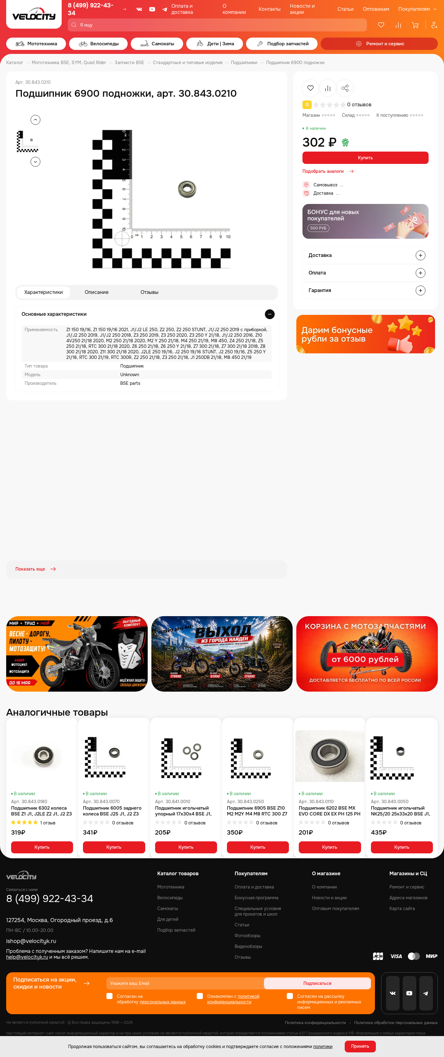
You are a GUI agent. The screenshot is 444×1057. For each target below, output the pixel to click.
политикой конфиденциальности (233, 998)
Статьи (346, 9)
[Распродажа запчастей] (77, 653)
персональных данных (163, 1001)
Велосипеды (170, 897)
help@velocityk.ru (27, 956)
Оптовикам (376, 9)
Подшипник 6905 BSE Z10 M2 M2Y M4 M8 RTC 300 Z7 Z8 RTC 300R (257, 810)
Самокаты (167, 908)
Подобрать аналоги (328, 171)
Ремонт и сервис (407, 886)
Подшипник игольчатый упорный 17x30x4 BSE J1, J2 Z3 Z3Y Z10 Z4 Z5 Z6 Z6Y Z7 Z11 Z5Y (185, 810)
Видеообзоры (248, 946)
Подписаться (347, 983)
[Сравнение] (398, 25)
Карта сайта (402, 908)
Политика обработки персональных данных (396, 1022)
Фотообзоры (248, 935)
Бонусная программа (256, 897)
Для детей (167, 919)
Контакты (270, 9)
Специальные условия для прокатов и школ (258, 911)
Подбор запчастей (176, 930)
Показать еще (36, 569)
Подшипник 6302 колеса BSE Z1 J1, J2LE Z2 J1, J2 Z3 (41, 810)
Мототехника (170, 886)
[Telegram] (165, 9)
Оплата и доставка (182, 9)
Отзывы (149, 292)
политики (322, 1046)
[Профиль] (432, 25)
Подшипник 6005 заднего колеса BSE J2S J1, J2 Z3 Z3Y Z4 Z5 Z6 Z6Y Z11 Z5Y (112, 810)
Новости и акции (302, 9)
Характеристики (43, 292)
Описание (97, 292)
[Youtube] (152, 9)
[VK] (139, 9)
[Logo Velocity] (34, 15)
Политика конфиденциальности (315, 1022)
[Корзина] (415, 25)
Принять (360, 1046)
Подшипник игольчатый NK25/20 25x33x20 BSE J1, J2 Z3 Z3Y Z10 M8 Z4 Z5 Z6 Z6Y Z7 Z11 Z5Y (400, 810)
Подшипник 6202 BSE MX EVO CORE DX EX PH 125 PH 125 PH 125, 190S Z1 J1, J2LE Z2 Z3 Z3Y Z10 (329, 810)
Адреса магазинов (408, 897)
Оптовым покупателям (335, 908)
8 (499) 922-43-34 (90, 9)
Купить (365, 158)
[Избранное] (381, 25)
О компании (234, 9)
